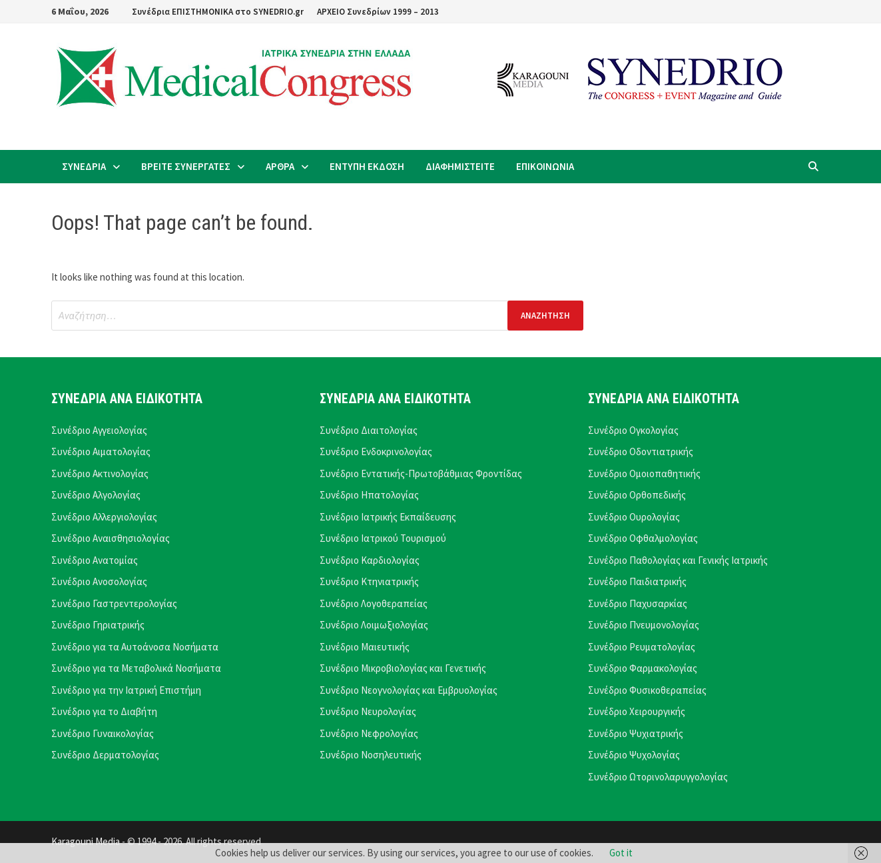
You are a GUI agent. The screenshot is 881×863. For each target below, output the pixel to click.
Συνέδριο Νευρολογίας (368, 711)
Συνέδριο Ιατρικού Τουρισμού (383, 538)
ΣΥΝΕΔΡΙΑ (84, 166)
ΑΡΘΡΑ (280, 166)
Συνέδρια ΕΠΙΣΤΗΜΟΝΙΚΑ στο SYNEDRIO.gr (218, 11)
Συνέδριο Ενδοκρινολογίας (376, 451)
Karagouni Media (86, 841)
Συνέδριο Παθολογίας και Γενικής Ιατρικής (678, 560)
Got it (621, 852)
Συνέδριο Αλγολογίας (96, 494)
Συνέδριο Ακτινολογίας (99, 473)
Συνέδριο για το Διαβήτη (104, 711)
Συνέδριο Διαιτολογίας (369, 430)
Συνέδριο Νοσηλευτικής (371, 754)
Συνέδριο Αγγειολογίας (99, 430)
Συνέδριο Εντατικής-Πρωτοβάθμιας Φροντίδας (421, 473)
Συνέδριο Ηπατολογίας (369, 494)
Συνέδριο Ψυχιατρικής (635, 733)
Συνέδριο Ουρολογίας (634, 516)
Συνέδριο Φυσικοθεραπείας (647, 690)
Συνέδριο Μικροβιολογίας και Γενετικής (403, 668)
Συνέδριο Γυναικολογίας (102, 733)
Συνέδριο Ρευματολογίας (641, 646)
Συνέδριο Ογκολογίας (633, 430)
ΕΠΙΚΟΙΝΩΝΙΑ (545, 166)
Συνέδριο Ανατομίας (94, 560)
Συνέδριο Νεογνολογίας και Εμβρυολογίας (408, 690)
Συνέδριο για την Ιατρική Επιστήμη (126, 690)
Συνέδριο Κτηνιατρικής (369, 581)
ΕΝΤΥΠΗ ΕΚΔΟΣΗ (367, 166)
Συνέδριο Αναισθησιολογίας (110, 538)
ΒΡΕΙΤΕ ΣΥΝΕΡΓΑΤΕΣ (185, 166)
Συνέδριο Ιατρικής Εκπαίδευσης (388, 516)
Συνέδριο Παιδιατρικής (637, 581)
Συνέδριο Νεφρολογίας (369, 733)
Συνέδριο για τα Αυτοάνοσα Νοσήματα (134, 646)
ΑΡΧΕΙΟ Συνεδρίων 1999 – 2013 (378, 11)
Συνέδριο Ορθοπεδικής (637, 494)
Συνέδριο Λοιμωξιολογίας (374, 624)
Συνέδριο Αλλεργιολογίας (104, 516)
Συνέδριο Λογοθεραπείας (374, 603)
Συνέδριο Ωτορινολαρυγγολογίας (658, 776)
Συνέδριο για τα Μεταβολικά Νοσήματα (136, 668)
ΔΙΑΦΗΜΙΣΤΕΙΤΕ (460, 166)
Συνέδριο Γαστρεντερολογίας (114, 603)
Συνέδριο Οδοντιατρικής (640, 451)
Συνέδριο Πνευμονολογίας (643, 624)
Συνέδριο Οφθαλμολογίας (643, 538)
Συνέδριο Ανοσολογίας (99, 581)
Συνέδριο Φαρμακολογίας (642, 668)
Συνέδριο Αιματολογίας (100, 451)
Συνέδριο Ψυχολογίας (634, 754)
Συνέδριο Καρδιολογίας (370, 560)
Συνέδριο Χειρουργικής (636, 711)
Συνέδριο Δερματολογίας (105, 754)
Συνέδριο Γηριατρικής (98, 624)
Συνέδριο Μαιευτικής (365, 646)
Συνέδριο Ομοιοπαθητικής (644, 473)
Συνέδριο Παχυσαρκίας (637, 603)
